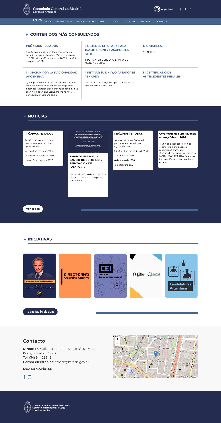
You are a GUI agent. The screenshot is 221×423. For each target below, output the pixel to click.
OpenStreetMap (187, 377)
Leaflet (178, 377)
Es (196, 9)
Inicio (31, 21)
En (190, 9)
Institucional (47, 21)
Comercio (99, 21)
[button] (156, 354)
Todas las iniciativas (40, 311)
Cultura (115, 21)
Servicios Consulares (74, 21)
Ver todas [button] (33, 209)
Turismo (130, 21)
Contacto (146, 21)
